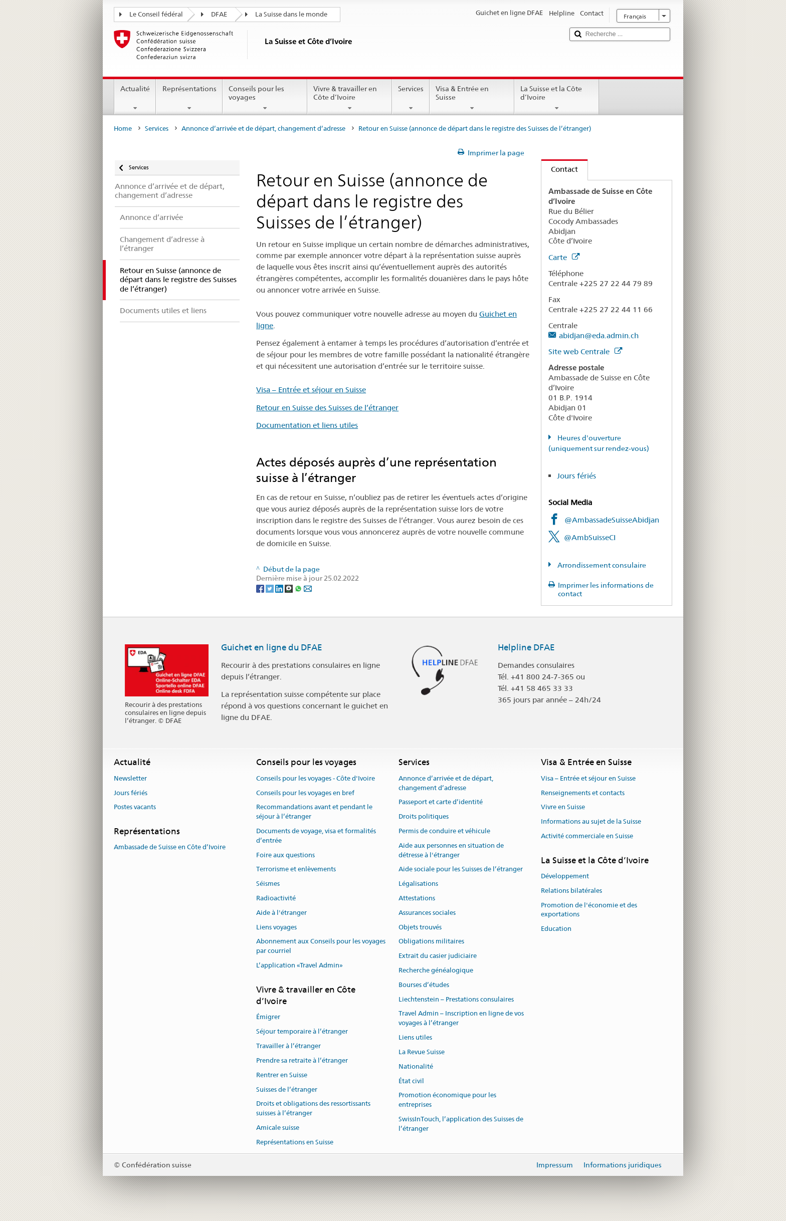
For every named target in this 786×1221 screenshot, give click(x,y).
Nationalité (416, 1066)
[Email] (308, 588)
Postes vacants (135, 807)
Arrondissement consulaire (601, 565)
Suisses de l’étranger (286, 1089)
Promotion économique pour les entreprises (447, 1100)
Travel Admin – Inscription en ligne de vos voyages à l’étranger (461, 1018)
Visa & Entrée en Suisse (472, 98)
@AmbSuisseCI (590, 537)
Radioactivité (276, 898)
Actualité (135, 98)
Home (123, 128)
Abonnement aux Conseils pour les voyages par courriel (320, 946)
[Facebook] (261, 588)
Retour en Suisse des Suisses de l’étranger (327, 407)
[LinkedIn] (280, 588)
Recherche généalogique (436, 970)
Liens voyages (276, 927)
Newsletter (130, 778)
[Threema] (289, 588)
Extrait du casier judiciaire (438, 955)
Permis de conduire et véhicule (444, 831)
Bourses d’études (424, 985)
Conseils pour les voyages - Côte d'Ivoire (315, 778)
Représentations (189, 98)
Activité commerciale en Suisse (587, 836)
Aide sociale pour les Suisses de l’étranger (461, 869)
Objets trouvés (420, 927)
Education (556, 929)
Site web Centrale (585, 351)
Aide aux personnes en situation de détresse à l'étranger (451, 850)
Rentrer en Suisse (281, 1075)
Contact (559, 169)
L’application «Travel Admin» (299, 965)
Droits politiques (424, 816)
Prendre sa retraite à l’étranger (302, 1060)
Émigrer (268, 1017)
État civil (411, 1081)
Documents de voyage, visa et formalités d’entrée (316, 835)
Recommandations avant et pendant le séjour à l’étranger (314, 812)
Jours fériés (576, 475)
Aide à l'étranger (281, 912)
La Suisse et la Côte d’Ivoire (557, 98)
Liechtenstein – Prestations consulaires (456, 999)
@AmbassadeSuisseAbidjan (611, 520)
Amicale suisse (277, 1127)
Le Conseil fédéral (156, 14)
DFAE (219, 14)
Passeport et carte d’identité (441, 802)
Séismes (268, 883)
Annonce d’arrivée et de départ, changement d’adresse (263, 128)
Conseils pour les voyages (265, 98)
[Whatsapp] (299, 588)
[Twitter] (270, 588)
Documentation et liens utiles (307, 425)
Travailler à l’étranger (288, 1046)
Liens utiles (415, 1037)
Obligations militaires (431, 941)
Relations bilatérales (571, 890)
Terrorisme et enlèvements (296, 869)
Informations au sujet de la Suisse (591, 821)
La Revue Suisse (422, 1052)
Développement (565, 876)
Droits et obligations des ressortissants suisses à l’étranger (313, 1108)
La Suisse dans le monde (291, 14)
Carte (563, 257)
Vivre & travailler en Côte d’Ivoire (349, 98)
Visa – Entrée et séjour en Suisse (311, 389)
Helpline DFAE (526, 647)
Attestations (417, 898)
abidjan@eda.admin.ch (599, 335)
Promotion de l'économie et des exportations (589, 909)
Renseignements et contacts (583, 793)
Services (410, 98)
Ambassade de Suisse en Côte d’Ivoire (170, 847)
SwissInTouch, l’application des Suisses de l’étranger (461, 1123)
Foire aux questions (285, 855)
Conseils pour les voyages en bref (305, 793)
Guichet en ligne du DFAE (271, 647)
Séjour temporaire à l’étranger (302, 1032)
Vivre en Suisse (563, 807)
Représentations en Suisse (294, 1142)
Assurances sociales (427, 912)
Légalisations (418, 883)
